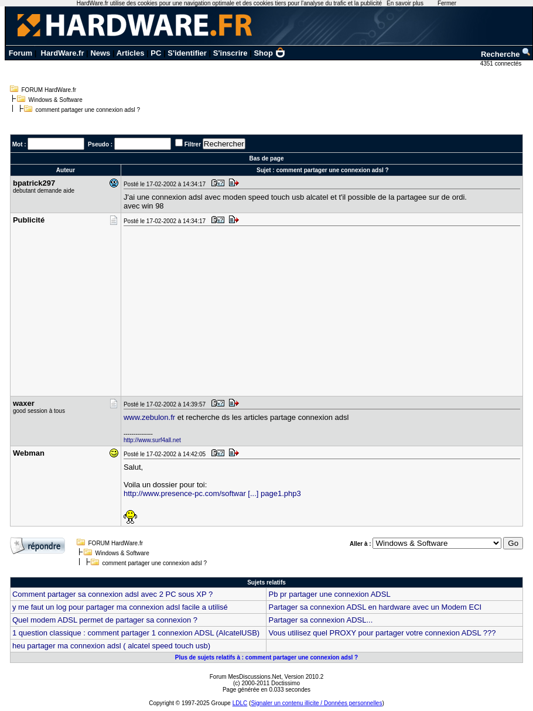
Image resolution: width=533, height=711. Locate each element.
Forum (20, 53)
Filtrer (192, 144)
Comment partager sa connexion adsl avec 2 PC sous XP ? (112, 594)
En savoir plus (405, 3)
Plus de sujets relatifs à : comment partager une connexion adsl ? (266, 657)
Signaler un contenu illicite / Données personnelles (316, 703)
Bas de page (267, 158)
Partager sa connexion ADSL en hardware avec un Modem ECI (374, 607)
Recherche (506, 54)
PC (156, 53)
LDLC (240, 703)
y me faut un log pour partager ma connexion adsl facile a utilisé (120, 607)
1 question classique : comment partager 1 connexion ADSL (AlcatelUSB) (135, 632)
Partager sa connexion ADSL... (320, 620)
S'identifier (187, 53)
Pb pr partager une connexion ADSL (329, 594)
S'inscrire (230, 53)
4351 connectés (501, 63)
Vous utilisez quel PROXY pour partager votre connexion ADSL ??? (382, 632)
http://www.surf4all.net (152, 440)
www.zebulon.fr (149, 417)
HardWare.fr (62, 53)
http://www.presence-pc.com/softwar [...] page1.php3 (212, 493)
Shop (269, 53)
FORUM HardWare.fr (49, 90)
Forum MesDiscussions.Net (245, 677)
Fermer (447, 3)
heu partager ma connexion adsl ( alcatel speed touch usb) (111, 645)
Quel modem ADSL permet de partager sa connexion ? (104, 620)
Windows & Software (56, 100)
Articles (131, 53)
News (100, 53)
